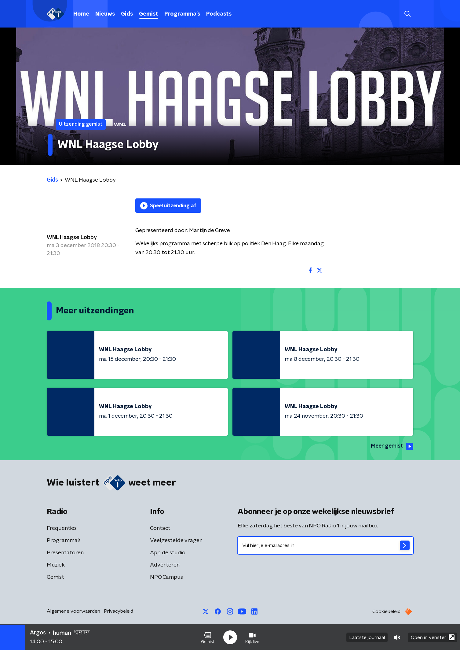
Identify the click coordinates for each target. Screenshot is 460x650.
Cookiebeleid (386, 611)
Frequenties (62, 528)
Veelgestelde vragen (176, 540)
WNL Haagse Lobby (72, 237)
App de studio (167, 553)
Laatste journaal (367, 637)
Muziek (56, 565)
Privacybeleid (118, 611)
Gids (127, 14)
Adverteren (165, 565)
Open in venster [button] (433, 637)
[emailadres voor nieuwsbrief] (325, 545)
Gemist (148, 14)
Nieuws (105, 14)
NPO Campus (166, 577)
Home (81, 14)
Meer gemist (391, 446)
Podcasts (219, 14)
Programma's (182, 14)
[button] (207, 637)
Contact (160, 528)
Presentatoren (65, 553)
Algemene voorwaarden (73, 611)
